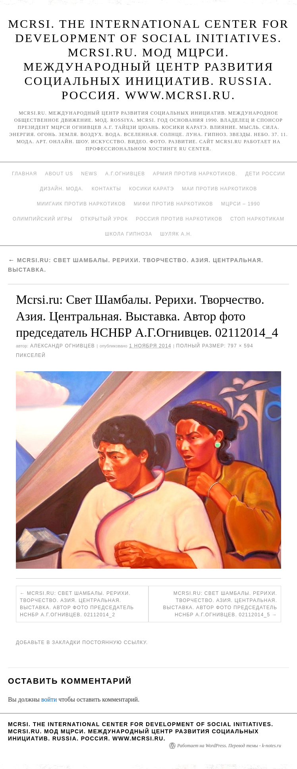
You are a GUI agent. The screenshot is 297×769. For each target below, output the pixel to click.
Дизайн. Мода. (62, 189)
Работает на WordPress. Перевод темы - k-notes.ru (229, 745)
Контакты (106, 189)
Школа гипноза (128, 234)
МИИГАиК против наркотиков (81, 204)
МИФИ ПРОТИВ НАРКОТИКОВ (173, 204)
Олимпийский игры (43, 219)
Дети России (265, 173)
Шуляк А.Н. (176, 234)
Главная (24, 173)
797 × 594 (240, 346)
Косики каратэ (151, 189)
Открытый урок (104, 219)
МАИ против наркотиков (219, 189)
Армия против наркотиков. (195, 173)
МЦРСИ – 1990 (240, 204)
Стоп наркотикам (257, 219)
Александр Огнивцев (62, 346)
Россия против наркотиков (179, 219)
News (89, 173)
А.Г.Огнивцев (125, 173)
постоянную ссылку (114, 642)
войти (49, 699)
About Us (59, 173)
